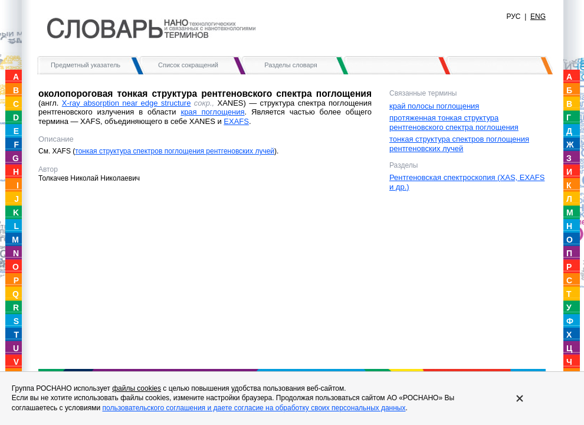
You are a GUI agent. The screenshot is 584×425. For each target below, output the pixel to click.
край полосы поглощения (434, 106)
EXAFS (236, 121)
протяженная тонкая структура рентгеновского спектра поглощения (454, 122)
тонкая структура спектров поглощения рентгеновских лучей (174, 151)
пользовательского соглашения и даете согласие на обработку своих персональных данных (253, 408)
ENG (538, 16)
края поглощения (212, 111)
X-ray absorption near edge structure (126, 103)
